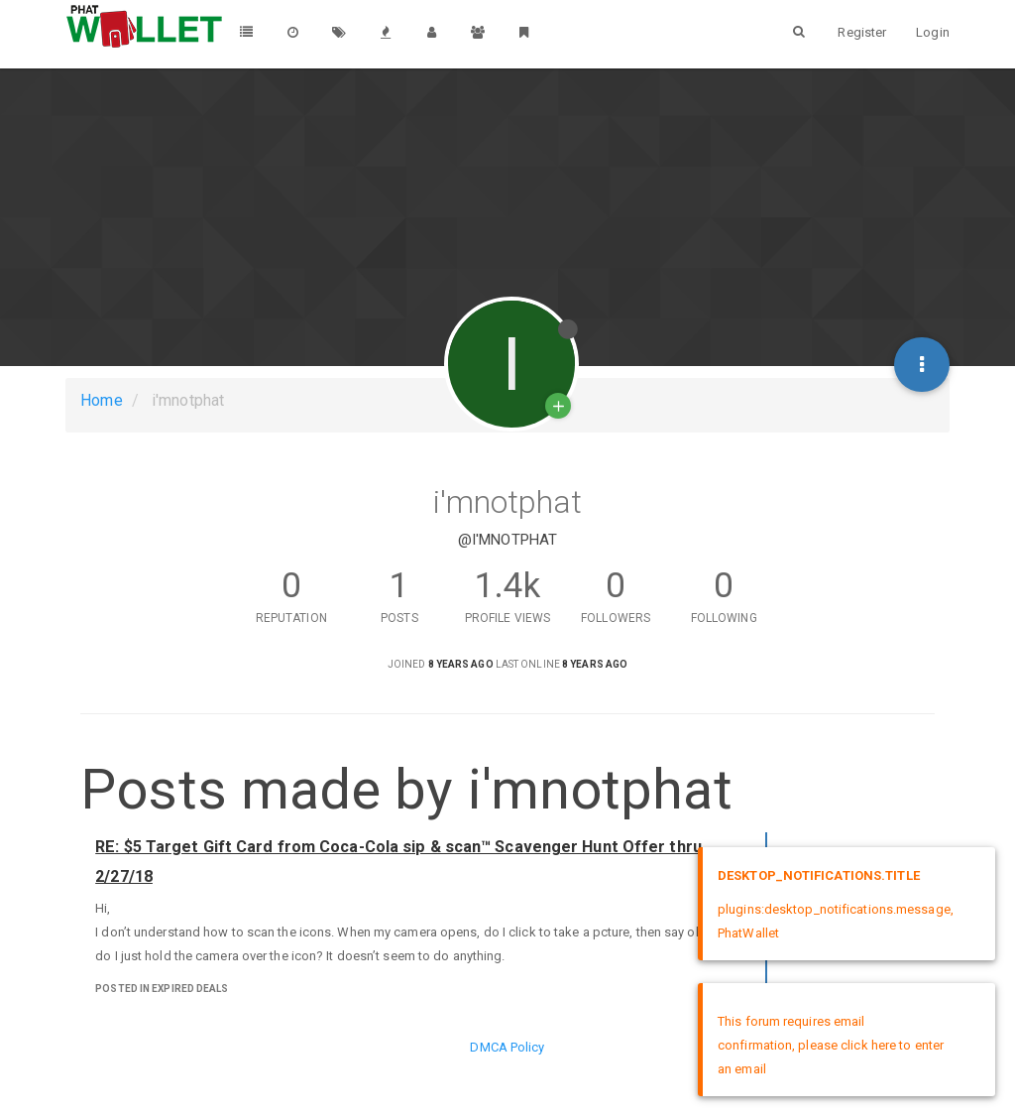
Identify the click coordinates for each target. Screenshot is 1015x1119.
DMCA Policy (507, 1047)
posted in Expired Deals (161, 988)
